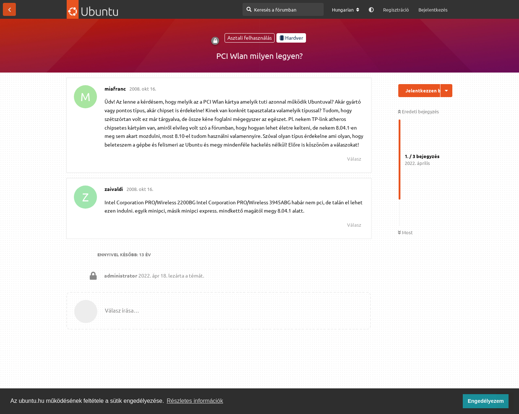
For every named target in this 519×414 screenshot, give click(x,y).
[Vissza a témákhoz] (9, 9)
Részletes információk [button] (195, 401)
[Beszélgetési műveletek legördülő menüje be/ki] (446, 90)
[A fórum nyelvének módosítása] (345, 9)
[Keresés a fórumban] (283, 9)
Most (405, 232)
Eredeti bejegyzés (418, 111)
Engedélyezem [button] (486, 401)
